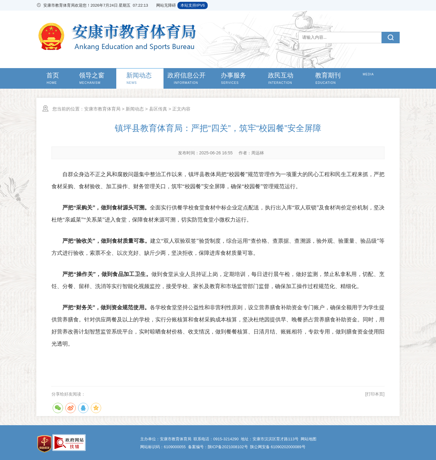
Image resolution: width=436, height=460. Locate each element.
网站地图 (308, 439)
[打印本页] (375, 394)
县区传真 (158, 108)
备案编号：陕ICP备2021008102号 (218, 447)
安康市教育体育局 (102, 108)
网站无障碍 (166, 5)
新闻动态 (135, 108)
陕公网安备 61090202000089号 (278, 447)
